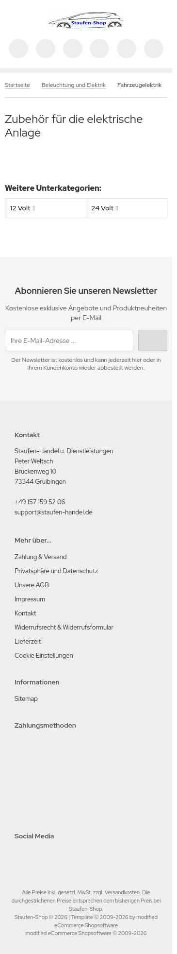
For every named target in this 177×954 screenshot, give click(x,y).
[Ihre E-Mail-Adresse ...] (69, 340)
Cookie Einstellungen (44, 655)
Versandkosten (122, 892)
